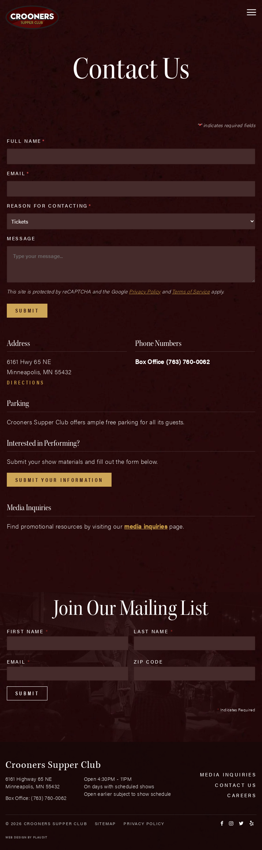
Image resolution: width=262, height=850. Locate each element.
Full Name (26, 141)
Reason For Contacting (49, 205)
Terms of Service (191, 291)
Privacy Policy (144, 291)
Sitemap (105, 823)
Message (21, 238)
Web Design (16, 837)
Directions (25, 382)
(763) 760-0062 (188, 361)
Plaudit (40, 837)
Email (18, 173)
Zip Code (148, 661)
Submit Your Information (59, 480)
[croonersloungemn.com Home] (32, 17)
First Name (28, 631)
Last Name (153, 631)
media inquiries (145, 526)
